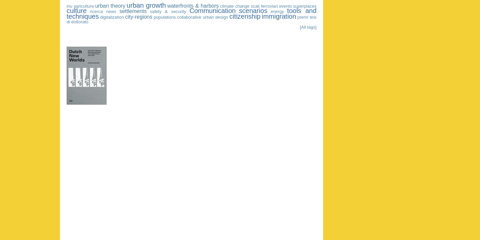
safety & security (168, 11)
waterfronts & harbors (193, 6)
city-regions (139, 17)
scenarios (253, 10)
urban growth (146, 5)
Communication (213, 10)
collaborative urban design (202, 17)
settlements (133, 11)
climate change (234, 6)
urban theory (110, 6)
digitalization (112, 17)
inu (69, 6)
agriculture (84, 6)
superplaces (304, 6)
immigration (279, 16)
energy (277, 11)
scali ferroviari (264, 6)
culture (77, 10)
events (285, 6)
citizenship (245, 16)
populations (165, 17)
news (111, 11)
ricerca (96, 11)
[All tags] (308, 27)
